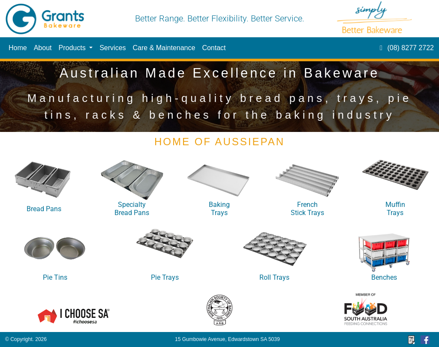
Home (18, 47)
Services (112, 47)
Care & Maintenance (164, 47)
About (43, 47)
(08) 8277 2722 (405, 47)
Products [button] (73, 47)
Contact (214, 47)
